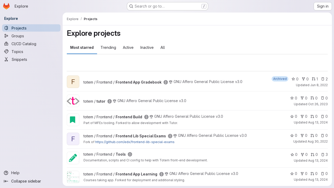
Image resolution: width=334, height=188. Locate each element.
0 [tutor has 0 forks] (303, 98)
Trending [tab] (108, 47)
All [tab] (162, 47)
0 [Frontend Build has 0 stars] (293, 116)
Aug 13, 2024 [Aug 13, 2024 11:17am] (318, 179)
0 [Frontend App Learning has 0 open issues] (324, 173)
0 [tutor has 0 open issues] (324, 98)
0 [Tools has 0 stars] (293, 154)
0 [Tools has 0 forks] (304, 154)
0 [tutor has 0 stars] (293, 98)
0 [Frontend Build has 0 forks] (303, 116)
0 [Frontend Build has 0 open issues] (324, 116)
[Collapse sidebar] (31, 181)
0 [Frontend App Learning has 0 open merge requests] (314, 173)
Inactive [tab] (147, 47)
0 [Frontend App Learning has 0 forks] (303, 173)
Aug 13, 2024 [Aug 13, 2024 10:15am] (318, 122)
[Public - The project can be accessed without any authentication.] (166, 82)
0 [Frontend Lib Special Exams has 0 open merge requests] (314, 135)
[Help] (31, 173)
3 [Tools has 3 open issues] (324, 154)
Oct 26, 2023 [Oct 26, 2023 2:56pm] (318, 104)
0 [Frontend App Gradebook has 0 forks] (305, 79)
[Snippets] (31, 59)
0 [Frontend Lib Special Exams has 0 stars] (293, 135)
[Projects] (31, 28)
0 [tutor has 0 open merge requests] (314, 98)
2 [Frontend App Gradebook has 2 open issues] (324, 79)
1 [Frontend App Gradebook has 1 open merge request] (315, 79)
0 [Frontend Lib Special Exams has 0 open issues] (324, 135)
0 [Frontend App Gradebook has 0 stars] (295, 79)
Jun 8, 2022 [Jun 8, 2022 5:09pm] (319, 85)
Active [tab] (128, 47)
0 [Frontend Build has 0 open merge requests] (314, 116)
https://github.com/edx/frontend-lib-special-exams (135, 142)
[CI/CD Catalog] (31, 43)
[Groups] (31, 35)
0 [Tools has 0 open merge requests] (314, 154)
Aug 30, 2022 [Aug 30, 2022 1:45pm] (318, 141)
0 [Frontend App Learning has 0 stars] (293, 173)
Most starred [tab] (82, 47)
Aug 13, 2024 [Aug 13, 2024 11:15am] (318, 160)
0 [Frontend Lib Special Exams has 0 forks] (303, 135)
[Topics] (31, 51)
